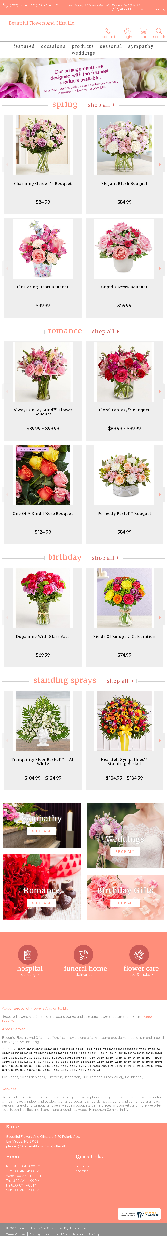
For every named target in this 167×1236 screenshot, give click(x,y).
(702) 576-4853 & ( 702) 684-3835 (34, 5)
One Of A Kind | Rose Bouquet (43, 513)
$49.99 (43, 305)
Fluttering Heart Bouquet (43, 287)
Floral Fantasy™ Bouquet (124, 410)
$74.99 (124, 655)
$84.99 (43, 202)
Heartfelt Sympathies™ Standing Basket (124, 761)
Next (160, 164)
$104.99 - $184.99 (124, 778)
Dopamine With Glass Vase (43, 636)
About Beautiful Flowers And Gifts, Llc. (35, 1008)
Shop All (99, 105)
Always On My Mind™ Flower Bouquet (43, 412)
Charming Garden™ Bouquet (43, 183)
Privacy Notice (39, 1234)
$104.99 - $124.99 (42, 778)
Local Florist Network (69, 1234)
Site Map (94, 1234)
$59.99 (124, 305)
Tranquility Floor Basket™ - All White (43, 761)
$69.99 (43, 655)
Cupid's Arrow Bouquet (124, 287)
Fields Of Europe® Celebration (124, 636)
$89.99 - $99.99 (43, 428)
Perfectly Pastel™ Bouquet (124, 513)
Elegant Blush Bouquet (124, 183)
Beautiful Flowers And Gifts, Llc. (42, 23)
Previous (6, 164)
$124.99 (43, 532)
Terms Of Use (15, 1234)
